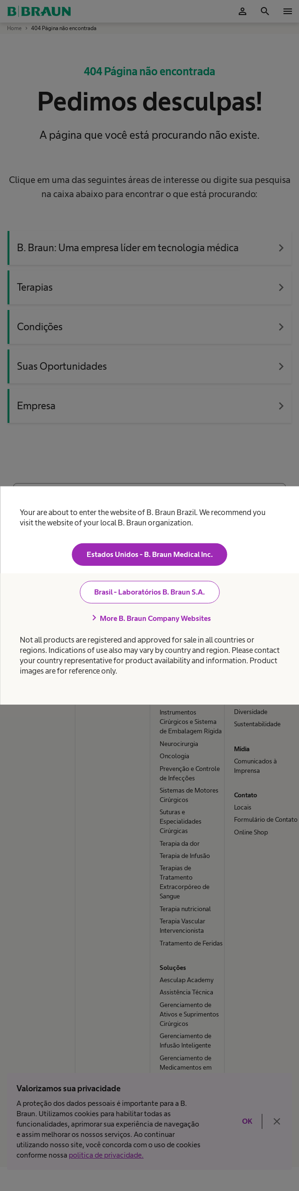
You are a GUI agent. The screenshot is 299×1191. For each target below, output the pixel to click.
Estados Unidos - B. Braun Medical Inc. (150, 554)
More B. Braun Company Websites (150, 618)
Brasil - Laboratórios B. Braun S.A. (149, 592)
